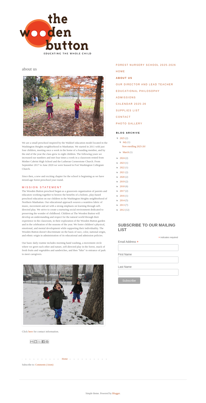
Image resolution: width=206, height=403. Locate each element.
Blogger (116, 393)
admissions (126, 97)
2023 (122, 162)
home (120, 71)
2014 (122, 200)
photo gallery (129, 123)
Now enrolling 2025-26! (134, 146)
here (30, 331)
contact (123, 117)
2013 (122, 205)
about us (124, 78)
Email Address (128, 242)
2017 (122, 191)
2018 (122, 186)
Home (65, 358)
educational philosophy (138, 91)
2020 (122, 177)
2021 (122, 172)
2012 (122, 209)
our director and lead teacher (144, 84)
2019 (122, 181)
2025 (122, 138)
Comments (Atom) (44, 364)
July (125, 142)
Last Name (125, 266)
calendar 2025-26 (131, 104)
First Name (125, 254)
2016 (122, 195)
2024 (122, 158)
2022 (122, 167)
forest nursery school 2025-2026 (146, 65)
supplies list (128, 110)
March (126, 152)
